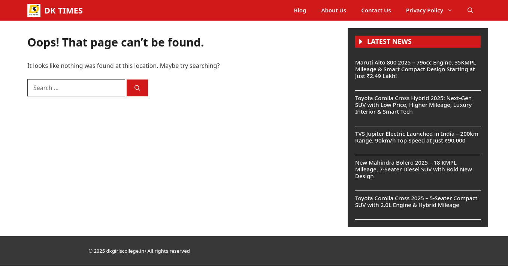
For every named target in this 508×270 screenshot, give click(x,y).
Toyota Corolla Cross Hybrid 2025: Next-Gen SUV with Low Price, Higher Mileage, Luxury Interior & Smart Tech (413, 104)
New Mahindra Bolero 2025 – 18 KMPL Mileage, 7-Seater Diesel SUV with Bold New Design (413, 169)
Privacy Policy (433, 10)
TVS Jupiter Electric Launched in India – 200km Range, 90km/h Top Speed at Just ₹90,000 (416, 137)
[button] (470, 10)
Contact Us (376, 10)
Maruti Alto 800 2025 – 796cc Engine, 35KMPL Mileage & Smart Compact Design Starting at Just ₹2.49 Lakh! (415, 69)
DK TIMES (63, 10)
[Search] (137, 88)
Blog (300, 10)
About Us (333, 10)
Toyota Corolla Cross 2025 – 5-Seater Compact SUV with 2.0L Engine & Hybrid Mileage (416, 201)
